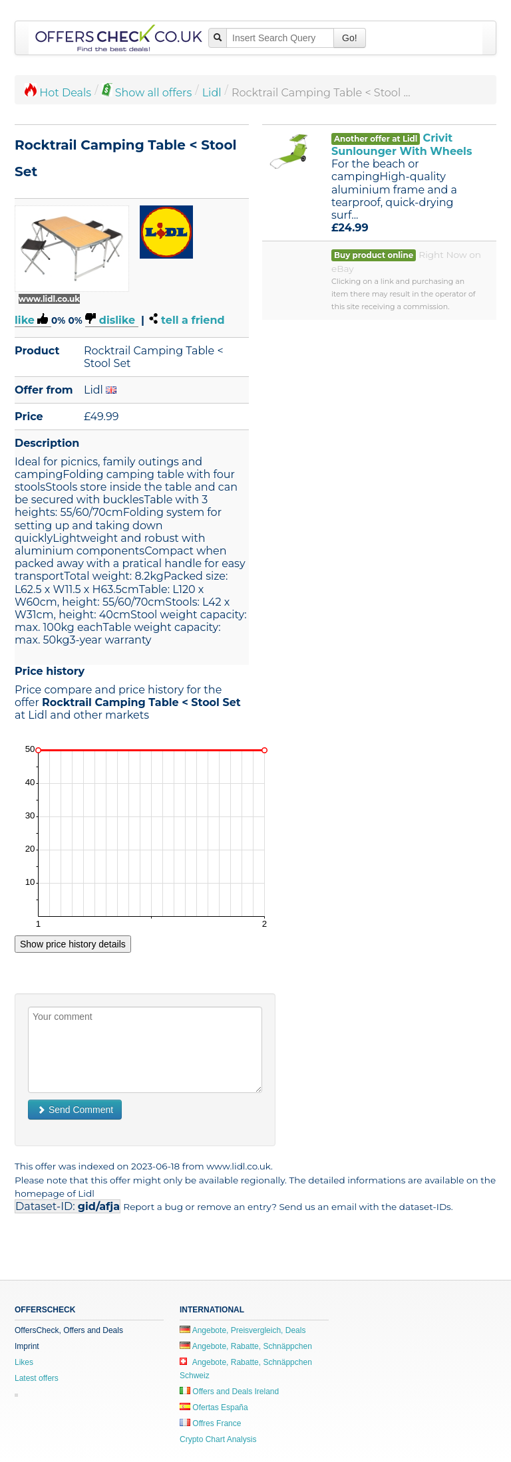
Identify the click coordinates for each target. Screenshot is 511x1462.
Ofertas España (214, 1407)
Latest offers (37, 1378)
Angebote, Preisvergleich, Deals (242, 1330)
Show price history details (73, 944)
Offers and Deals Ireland (229, 1391)
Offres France (210, 1423)
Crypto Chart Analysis (218, 1439)
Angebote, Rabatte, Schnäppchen (246, 1346)
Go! (349, 38)
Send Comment (75, 1109)
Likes (24, 1362)
